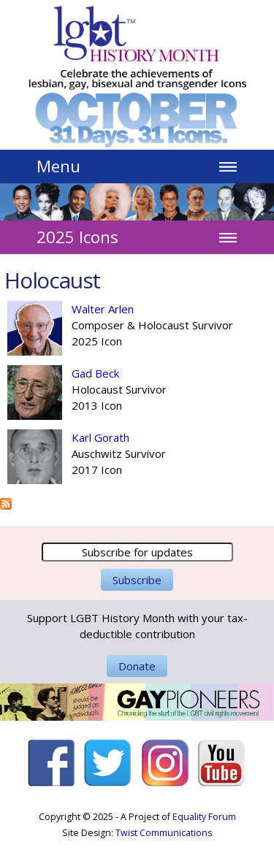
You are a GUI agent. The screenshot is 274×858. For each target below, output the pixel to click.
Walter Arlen (103, 309)
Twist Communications (163, 833)
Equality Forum (204, 817)
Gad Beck (95, 373)
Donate (137, 666)
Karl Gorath (100, 437)
